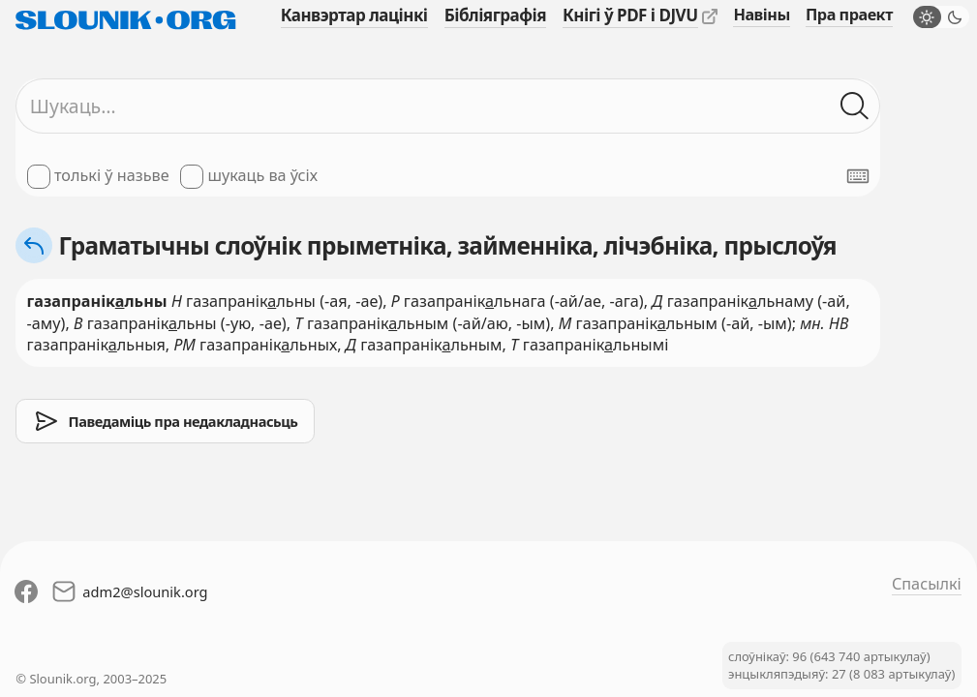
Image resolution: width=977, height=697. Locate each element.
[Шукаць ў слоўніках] (855, 106)
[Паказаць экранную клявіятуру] (858, 176)
